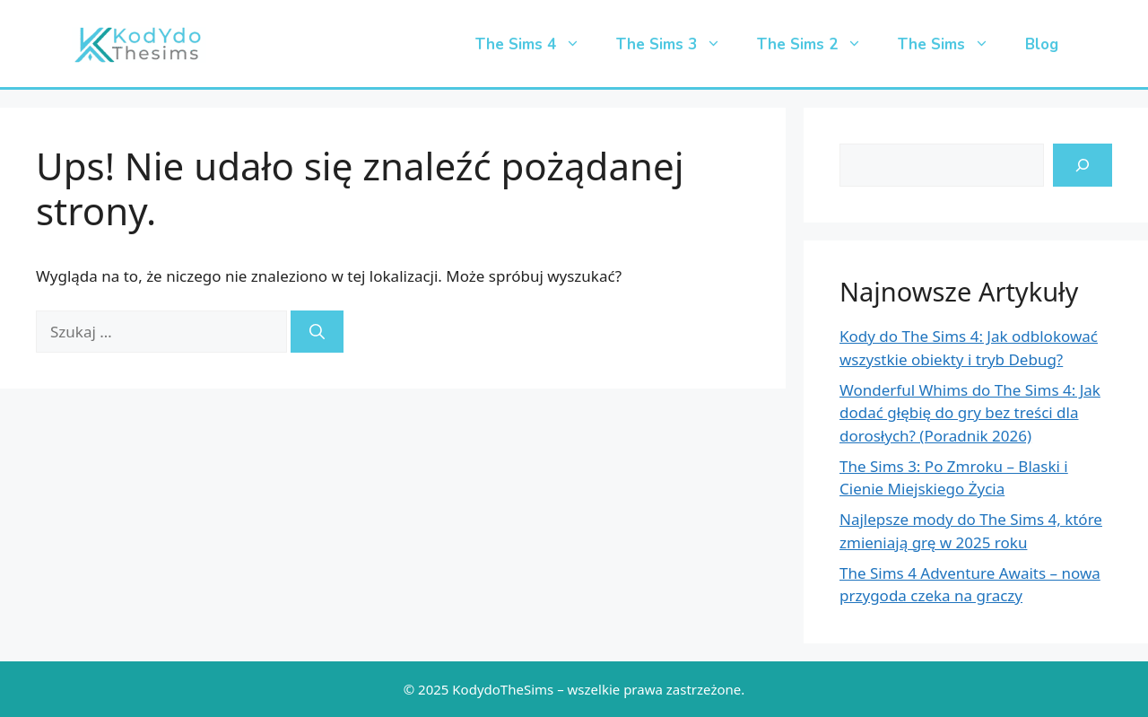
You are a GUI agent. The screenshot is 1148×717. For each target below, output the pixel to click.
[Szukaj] (317, 332)
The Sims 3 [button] (677, 45)
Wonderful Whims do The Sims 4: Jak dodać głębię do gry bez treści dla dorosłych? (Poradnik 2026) (969, 413)
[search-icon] (1082, 165)
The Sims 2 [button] (818, 45)
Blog (1041, 44)
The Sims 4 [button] (536, 45)
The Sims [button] (952, 45)
